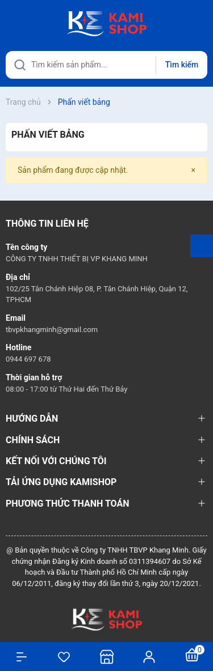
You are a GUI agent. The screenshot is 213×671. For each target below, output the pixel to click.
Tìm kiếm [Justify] (181, 64)
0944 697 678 (28, 359)
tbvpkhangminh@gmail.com (52, 329)
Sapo (106, 594)
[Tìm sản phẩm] (106, 65)
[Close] (193, 170)
